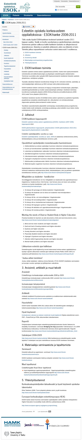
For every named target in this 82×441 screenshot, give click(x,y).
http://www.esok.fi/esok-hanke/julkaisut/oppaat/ (56, 172)
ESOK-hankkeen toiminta (33, 52)
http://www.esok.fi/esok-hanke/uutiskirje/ (35, 338)
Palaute (16, 15)
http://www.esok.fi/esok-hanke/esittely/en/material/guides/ (40, 220)
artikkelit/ (50, 298)
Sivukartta (28, 15)
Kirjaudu (57, 1)
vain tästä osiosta (62, 10)
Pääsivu (4, 19)
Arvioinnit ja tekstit (31, 57)
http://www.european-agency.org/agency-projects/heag (39, 405)
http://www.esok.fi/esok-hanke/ (48, 254)
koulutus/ (29, 360)
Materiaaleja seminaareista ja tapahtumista (38, 60)
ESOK (5, 15)
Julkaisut (27, 55)
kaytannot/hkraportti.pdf (65, 254)
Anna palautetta (27, 411)
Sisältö (4, 27)
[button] (29, 26)
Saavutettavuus (44, 15)
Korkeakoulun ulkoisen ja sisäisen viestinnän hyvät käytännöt (41, 315)
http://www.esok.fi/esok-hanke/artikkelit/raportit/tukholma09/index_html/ (54, 331)
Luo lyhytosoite (43, 411)
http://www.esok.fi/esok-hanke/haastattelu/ (49, 308)
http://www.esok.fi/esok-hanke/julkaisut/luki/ (36, 392)
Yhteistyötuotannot (31, 63)
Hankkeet (11, 19)
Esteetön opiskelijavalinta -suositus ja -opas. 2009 (38, 137)
